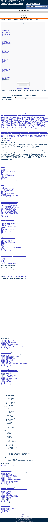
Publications (4, 60)
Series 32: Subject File (6, 373)
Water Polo (13, 136)
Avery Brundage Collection (28, 19)
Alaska (6, 113)
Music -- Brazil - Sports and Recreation (31, 121)
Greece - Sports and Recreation (22, 118)
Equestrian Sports (4, 117)
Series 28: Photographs (6, 369)
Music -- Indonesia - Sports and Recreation (10, 207)
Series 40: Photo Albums (6, 381)
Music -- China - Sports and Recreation (19, 122)
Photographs (4, 62)
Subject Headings (24, 15)
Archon (23, 520)
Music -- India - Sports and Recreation (35, 122)
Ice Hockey (8, 119)
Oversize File (4, 78)
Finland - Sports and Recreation (19, 117)
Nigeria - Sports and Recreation (23, 127)
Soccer (13, 133)
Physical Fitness (15, 129)
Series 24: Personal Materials (7, 364)
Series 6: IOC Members (6, 345)
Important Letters (5, 70)
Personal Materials (5, 58)
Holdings (9, 19)
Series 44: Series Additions (6, 385)
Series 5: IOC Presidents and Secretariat (9, 344)
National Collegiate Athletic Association (9, 126)
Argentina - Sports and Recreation (31, 113)
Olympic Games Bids (5, 51)
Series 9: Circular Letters (6, 348)
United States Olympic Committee (8, 257)
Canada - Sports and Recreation (10, 115)
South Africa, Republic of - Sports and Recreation (25, 133)
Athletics (42, 113)
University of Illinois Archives (12, 4)
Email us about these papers (23, 88)
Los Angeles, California (6, 201)
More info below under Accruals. (19, 111)
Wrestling (23, 136)
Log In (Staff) (24, 514)
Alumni (21, 19)
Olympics (3, 128)
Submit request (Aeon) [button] (20, 98)
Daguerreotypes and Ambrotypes (7, 72)
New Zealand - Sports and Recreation (9, 127)
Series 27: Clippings (5, 367)
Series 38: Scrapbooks (6, 379)
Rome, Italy (30, 131)
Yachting (27, 136)
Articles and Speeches (5, 59)
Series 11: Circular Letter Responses (9, 350)
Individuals (4, 35)
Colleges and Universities (6, 34)
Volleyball (8, 136)
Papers (10, 138)
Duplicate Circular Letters (6, 42)
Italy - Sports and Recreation (17, 120)
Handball (37, 118)
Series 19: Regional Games (7, 359)
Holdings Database (33, 4)
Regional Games (5, 52)
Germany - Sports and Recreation (8, 118)
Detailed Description (5, 30)
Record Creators (24, 17)
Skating (6, 133)
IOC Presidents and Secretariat (7, 36)
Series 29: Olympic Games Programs (9, 370)
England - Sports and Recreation (39, 116)
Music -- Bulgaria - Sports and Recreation (9, 204)
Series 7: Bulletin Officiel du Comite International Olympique (13, 346)
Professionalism (9, 131)
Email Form (26, 517)
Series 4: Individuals (5, 343)
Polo (34, 129)
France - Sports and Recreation (37, 117)
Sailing (9, 132)
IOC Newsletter (4, 40)
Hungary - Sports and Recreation (8, 193)
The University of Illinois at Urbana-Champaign (26, 521)
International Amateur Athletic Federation (19, 119)
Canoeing (20, 115)
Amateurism (4, 33)
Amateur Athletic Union (6, 32)
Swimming (17, 134)
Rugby (38, 131)
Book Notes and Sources (6, 69)
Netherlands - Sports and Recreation (38, 126)
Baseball (13, 114)
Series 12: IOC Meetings (6, 352)
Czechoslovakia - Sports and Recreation (9, 116)
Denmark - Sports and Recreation (25, 116)
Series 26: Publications (6, 366)
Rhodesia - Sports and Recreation (20, 131)
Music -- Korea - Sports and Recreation (14, 124)
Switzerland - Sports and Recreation (27, 134)
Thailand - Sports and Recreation (8, 253)
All (1, 387)
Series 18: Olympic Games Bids (8, 358)
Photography (8, 129)
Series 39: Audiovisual (5, 380)
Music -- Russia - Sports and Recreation (19, 125)
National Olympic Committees (7, 49)
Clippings (3, 61)
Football (28, 117)
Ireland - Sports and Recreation (7, 197)
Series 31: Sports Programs (7, 372)
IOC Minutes (4, 45)
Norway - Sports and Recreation (37, 127)
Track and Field (9, 135)
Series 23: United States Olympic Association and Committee (14, 363)
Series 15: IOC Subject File (7, 355)
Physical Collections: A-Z (24, 12)
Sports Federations (5, 53)
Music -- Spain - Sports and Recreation (36, 125)
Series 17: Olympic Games (6, 357)
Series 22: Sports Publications (7, 362)
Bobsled (36, 114)
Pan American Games (24, 128)
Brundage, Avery (4, 174)
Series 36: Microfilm (5, 377)
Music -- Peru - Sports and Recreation (9, 212)
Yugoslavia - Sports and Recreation (37, 136)
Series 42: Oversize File (6, 383)
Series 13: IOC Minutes (6, 353)
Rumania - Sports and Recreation (8, 238)
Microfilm (3, 71)
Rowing (34, 131)
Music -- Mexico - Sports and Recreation (31, 124)
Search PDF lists (29, 7)
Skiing (10, 133)
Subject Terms (4, 28)
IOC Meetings (4, 44)
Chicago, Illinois (25, 115)
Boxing (39, 114)
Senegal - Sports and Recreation (40, 132)
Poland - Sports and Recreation (25, 129)
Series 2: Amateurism (5, 341)
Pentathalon (31, 128)
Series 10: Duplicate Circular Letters (8, 349)
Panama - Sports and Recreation (12, 128)
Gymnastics (31, 118)
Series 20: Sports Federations (7, 360)
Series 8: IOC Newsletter (6, 347)
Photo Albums (4, 76)
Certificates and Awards (6, 77)
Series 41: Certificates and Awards (8, 382)
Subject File (4, 67)
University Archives (4, 19)
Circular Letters (4, 41)
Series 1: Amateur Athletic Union (8, 340)
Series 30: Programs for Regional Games (9, 371)
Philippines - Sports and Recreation (8, 226)
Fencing (10, 117)
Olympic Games (4, 50)
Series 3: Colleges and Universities (8, 342)
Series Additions (4, 80)
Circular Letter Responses (6, 43)
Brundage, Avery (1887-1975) (15, 104)
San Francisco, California (16, 132)
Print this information (43, 98)
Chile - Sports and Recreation (35, 115)
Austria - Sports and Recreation (7, 168)
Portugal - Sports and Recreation (8, 231)
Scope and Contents (5, 26)
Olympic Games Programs (6, 63)
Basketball (18, 114)
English (8, 140)
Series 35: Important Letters (7, 376)
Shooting (3, 133)
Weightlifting (18, 136)
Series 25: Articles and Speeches (8, 365)
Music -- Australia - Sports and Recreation (14, 121)
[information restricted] (5, 384)
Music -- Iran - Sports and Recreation (23, 123)
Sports (37, 133)
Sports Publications (44, 133)
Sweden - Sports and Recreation (8, 134)
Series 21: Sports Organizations (7, 361)
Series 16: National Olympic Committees (9, 356)
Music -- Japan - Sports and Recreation (9, 209)
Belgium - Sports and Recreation (27, 114)
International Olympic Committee (35, 119)
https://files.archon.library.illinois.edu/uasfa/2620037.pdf (15, 276)
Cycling (43, 115)
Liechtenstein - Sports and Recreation (31, 120)
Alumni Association (16, 19)
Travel (3, 68)
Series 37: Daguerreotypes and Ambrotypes (10, 378)
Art (39, 113)
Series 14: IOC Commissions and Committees (10, 354)
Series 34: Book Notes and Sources (8, 375)
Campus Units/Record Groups (24, 10)
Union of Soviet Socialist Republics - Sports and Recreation (25, 135)
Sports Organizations (5, 54)
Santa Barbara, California (27, 132)
